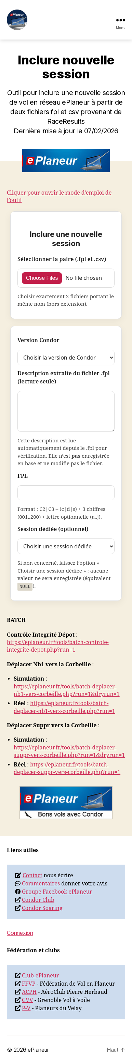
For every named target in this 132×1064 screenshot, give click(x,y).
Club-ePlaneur (40, 975)
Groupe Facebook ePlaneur (57, 891)
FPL (22, 476)
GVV (27, 1000)
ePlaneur (38, 1049)
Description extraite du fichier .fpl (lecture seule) (63, 377)
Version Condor (38, 340)
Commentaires (41, 883)
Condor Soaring (42, 908)
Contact (32, 875)
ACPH (29, 992)
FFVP (28, 984)
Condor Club (38, 900)
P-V (26, 1008)
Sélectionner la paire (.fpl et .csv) (61, 259)
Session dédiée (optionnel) (53, 529)
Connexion (20, 932)
